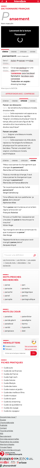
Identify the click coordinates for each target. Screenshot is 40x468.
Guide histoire (9, 380)
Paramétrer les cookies (9, 442)
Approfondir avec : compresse (20, 94)
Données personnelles (9, 439)
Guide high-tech (10, 377)
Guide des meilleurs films (14, 393)
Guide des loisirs (10, 386)
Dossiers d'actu (9, 346)
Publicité (3, 425)
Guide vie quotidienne (13, 405)
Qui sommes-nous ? (8, 417)
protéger (25, 71)
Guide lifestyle (9, 383)
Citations (32, 51)
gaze (24, 73)
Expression (23, 51)
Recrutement (5, 436)
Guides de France (11, 374)
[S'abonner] (20, 353)
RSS (1, 434)
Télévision (7, 349)
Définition (5, 101)
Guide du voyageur (12, 411)
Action (13, 61)
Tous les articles (6, 431)
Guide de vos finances (13, 371)
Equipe (3, 420)
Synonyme (14, 51)
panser (22, 61)
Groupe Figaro (6, 447)
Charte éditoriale (7, 423)
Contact (3, 428)
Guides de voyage (11, 408)
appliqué (23, 68)
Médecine (7, 63)
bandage (30, 73)
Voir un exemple (31, 346)
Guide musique (10, 396)
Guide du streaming (12, 402)
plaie (31, 61)
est (17, 68)
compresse (15, 79)
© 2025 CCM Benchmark (10, 450)
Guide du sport (10, 399)
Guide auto (8, 368)
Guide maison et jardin (13, 389)
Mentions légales (7, 445)
